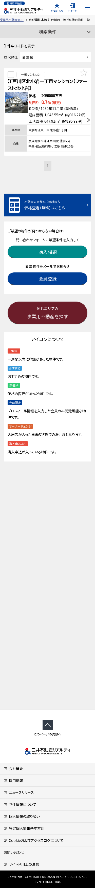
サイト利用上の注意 (21, 864)
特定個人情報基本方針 (24, 828)
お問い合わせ (14, 852)
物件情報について (20, 804)
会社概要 (13, 768)
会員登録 (48, 278)
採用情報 (13, 780)
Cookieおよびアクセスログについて (34, 840)
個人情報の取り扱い (22, 816)
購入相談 (48, 251)
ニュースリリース (19, 792)
